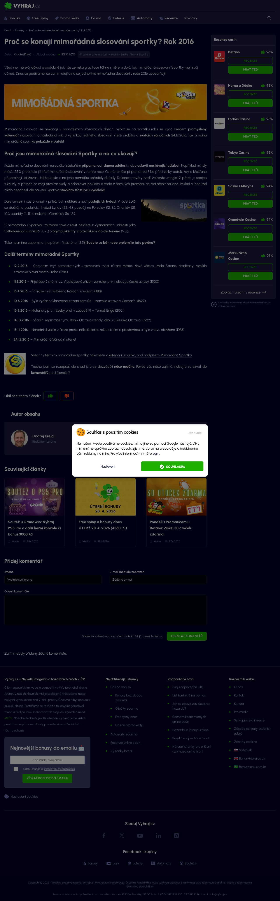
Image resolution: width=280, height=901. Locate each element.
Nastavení (108, 466)
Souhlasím (175, 467)
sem (156, 453)
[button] (195, 432)
